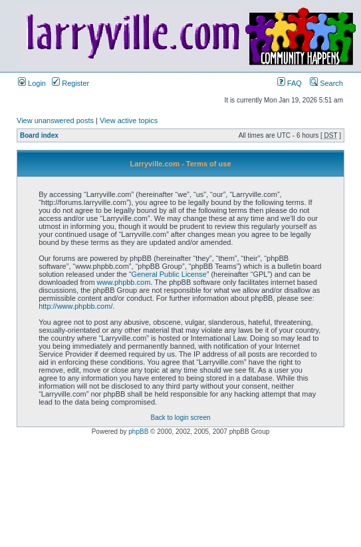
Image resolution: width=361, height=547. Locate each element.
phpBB (138, 431)
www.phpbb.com (124, 282)
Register (70, 83)
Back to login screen (180, 417)
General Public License (169, 274)
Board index (39, 135)
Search (326, 83)
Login (32, 83)
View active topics (129, 120)
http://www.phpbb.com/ (75, 306)
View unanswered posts (55, 120)
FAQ (289, 83)
